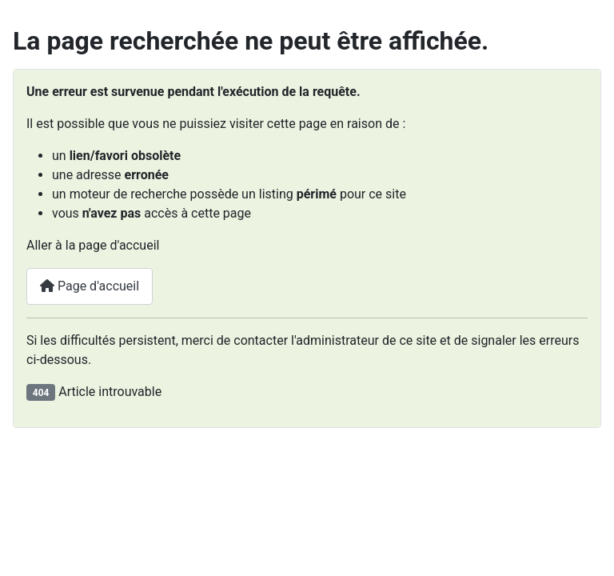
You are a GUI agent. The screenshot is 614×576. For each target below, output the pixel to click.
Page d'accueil (89, 286)
